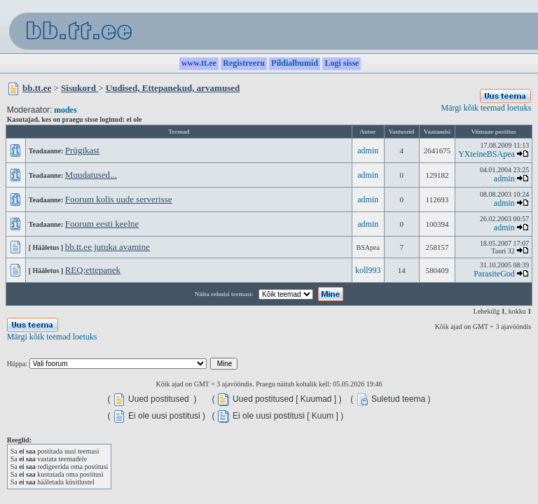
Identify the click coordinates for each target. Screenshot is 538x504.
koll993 (368, 270)
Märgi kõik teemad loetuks (486, 108)
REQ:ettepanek (92, 270)
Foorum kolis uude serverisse (118, 199)
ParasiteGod (494, 274)
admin (367, 150)
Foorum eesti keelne (102, 223)
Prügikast (82, 150)
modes (65, 110)
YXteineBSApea (486, 154)
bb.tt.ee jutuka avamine (107, 246)
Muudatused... (91, 174)
